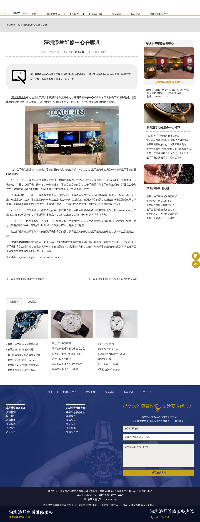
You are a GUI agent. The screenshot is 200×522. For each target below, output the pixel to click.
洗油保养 (11, 424)
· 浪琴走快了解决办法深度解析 (22, 344)
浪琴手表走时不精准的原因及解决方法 (118, 279)
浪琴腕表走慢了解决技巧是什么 (162, 205)
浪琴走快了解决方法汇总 (159, 201)
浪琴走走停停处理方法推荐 (160, 218)
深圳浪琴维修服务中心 (98, 231)
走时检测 (11, 412)
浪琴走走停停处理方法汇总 (160, 209)
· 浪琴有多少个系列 (105, 343)
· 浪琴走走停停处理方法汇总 (21, 360)
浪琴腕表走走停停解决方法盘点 (162, 214)
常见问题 (116, 15)
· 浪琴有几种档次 (104, 359)
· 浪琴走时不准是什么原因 (64, 369)
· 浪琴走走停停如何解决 (107, 369)
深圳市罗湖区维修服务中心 (56, 97)
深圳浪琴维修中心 (27, 25)
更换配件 (74, 15)
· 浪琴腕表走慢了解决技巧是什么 (23, 354)
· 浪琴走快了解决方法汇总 (19, 349)
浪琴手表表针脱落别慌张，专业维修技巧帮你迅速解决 (168, 149)
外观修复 (11, 428)
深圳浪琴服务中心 (159, 15)
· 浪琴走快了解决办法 (106, 349)
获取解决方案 (159, 472)
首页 (34, 15)
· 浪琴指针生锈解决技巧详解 (110, 354)
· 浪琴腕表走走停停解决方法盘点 (23, 365)
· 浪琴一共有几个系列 (106, 364)
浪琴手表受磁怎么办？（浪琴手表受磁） (167, 144)
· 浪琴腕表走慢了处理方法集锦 (67, 364)
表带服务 (11, 432)
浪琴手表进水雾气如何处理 (30, 279)
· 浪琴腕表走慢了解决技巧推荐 (67, 353)
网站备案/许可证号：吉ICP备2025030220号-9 (100, 495)
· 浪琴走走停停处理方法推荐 (21, 370)
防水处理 (11, 416)
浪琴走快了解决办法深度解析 (161, 196)
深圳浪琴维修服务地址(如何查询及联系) (167, 140)
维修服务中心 (69, 392)
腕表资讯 (135, 15)
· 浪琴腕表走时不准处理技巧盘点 (68, 348)
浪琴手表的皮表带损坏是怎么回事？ (165, 157)
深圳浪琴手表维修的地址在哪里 (162, 135)
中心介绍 (147, 392)
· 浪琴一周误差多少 (61, 359)
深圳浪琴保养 (95, 15)
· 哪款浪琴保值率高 (61, 343)
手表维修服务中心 (75, 412)
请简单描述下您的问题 (158, 456)
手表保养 (71, 416)
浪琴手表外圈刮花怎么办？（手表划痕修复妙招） (168, 153)
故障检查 (11, 420)
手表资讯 (71, 428)
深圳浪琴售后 (53, 15)
